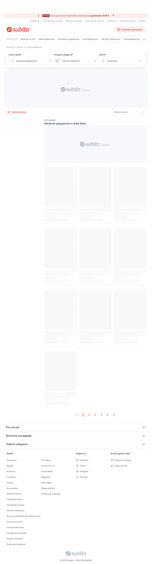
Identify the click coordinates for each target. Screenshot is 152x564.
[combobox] (31, 60)
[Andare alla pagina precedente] (76, 415)
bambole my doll (28, 39)
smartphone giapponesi (68, 39)
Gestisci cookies (14, 493)
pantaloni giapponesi (110, 39)
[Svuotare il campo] (50, 60)
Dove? (103, 54)
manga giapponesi (131, 39)
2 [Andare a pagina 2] (89, 414)
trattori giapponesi (47, 39)
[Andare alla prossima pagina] (114, 415)
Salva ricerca (16, 112)
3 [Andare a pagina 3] (95, 414)
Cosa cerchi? (15, 54)
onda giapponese (90, 39)
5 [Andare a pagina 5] (107, 414)
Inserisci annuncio (129, 29)
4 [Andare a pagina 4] (101, 414)
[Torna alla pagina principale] (24, 29)
